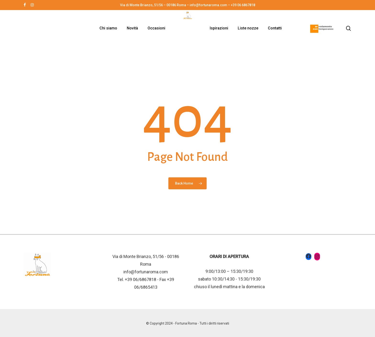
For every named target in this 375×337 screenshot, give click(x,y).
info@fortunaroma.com (145, 271)
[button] (366, 2)
